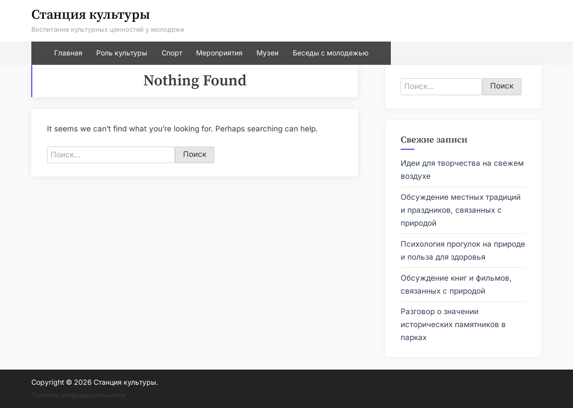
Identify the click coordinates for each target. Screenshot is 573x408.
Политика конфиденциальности (78, 395)
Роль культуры (121, 53)
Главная (68, 53)
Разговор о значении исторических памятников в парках (453, 324)
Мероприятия (219, 53)
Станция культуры (90, 15)
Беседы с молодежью (330, 53)
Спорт (172, 53)
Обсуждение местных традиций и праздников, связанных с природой (461, 210)
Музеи (267, 53)
